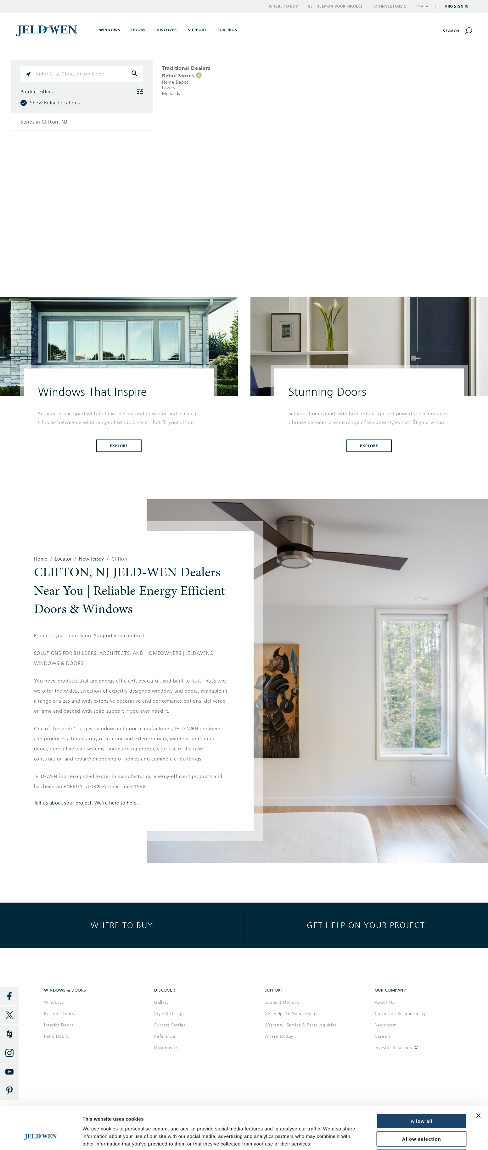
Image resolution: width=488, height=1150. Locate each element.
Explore (119, 446)
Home (41, 559)
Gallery (161, 1002)
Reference (164, 1036)
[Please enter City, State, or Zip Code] (81, 74)
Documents (165, 1047)
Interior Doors (58, 1025)
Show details (97, 1137)
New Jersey (91, 559)
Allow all (422, 1085)
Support (197, 30)
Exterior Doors (59, 1013)
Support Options (282, 1002)
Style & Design (169, 1013)
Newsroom (386, 1025)
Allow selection (421, 1103)
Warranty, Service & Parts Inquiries (301, 1025)
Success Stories (169, 1025)
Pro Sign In (457, 6)
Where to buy (122, 925)
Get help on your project (366, 925)
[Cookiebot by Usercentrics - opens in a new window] (40, 1137)
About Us (384, 1002)
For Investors (390, 6)
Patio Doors (56, 1036)
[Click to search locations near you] (28, 74)
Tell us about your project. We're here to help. (86, 803)
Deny (421, 1120)
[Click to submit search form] (135, 74)
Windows (53, 1002)
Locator (63, 559)
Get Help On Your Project (291, 1013)
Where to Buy (283, 6)
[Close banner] (478, 1079)
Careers (382, 1036)
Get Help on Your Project (335, 6)
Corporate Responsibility (400, 1013)
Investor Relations (393, 1047)
